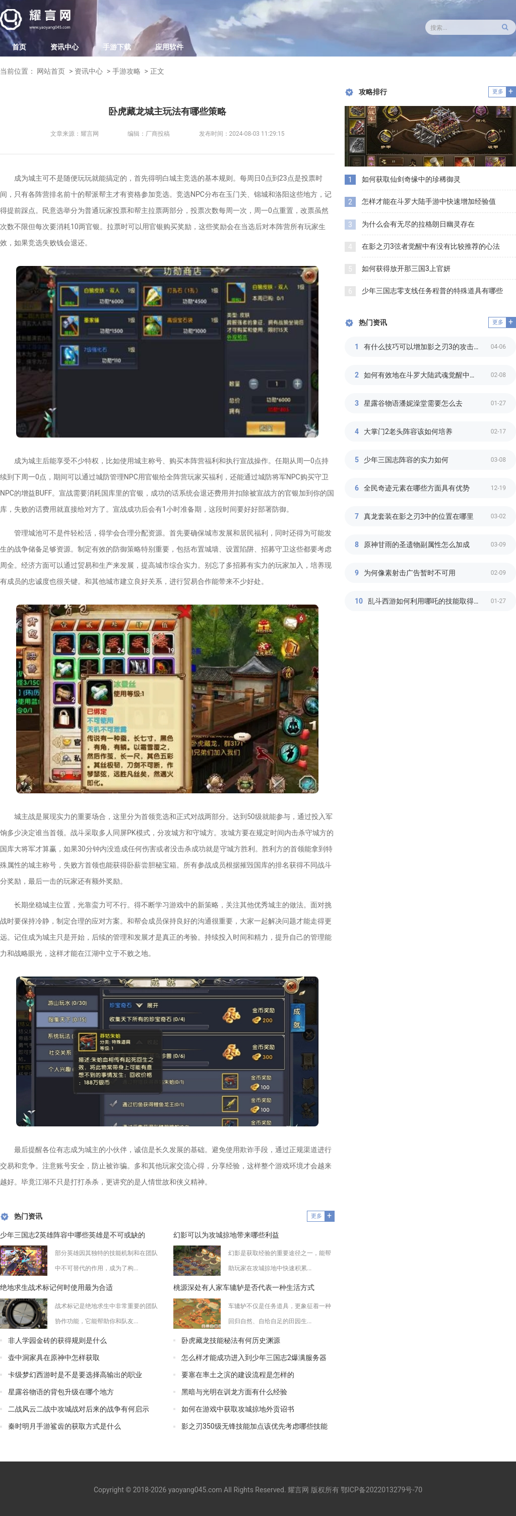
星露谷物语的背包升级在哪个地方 (61, 1392)
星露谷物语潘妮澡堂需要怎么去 (413, 403)
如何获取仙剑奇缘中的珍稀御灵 (411, 179)
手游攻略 (126, 71)
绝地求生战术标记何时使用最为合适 (56, 1287)
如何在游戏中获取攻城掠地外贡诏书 (237, 1409)
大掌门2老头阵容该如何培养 (408, 431)
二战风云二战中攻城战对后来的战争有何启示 (78, 1409)
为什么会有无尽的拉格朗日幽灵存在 (418, 224)
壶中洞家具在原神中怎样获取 (54, 1357)
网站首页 (51, 71)
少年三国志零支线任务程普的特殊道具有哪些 (432, 291)
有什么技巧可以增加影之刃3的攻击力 (422, 347)
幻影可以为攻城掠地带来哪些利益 (226, 1235)
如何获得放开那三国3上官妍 (406, 268)
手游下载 (117, 47)
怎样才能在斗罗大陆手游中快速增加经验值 (429, 201)
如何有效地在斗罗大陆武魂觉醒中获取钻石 (427, 375)
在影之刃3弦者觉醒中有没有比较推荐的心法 (431, 246)
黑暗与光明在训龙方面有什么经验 (234, 1392)
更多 (316, 1216)
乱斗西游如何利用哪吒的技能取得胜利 (428, 601)
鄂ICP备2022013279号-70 (381, 1490)
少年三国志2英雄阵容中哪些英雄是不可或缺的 (72, 1235)
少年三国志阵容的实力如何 (406, 460)
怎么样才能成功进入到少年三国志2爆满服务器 (254, 1357)
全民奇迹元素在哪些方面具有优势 (417, 488)
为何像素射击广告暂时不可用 (410, 573)
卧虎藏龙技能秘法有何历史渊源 (230, 1340)
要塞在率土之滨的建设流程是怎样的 (237, 1375)
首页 (19, 47)
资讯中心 (64, 47)
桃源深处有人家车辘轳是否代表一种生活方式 (243, 1287)
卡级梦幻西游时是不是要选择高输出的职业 (75, 1375)
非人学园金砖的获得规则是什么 (57, 1340)
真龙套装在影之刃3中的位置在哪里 (419, 516)
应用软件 (169, 47)
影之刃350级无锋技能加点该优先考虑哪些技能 (254, 1426)
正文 (157, 71)
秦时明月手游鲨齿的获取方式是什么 (64, 1426)
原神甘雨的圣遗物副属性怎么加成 (417, 544)
